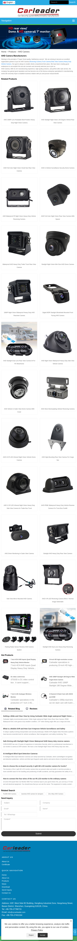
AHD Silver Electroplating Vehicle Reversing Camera (57, 409)
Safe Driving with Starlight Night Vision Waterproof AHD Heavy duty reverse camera (36, 741)
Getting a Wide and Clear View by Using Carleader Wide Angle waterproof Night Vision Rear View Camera (38, 716)
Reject (31, 935)
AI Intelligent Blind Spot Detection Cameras (20, 754)
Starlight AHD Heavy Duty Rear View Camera (57, 553)
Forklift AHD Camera (9, 794)
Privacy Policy (37, 930)
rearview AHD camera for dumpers (32, 794)
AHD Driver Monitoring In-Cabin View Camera (19, 553)
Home (3, 52)
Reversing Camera (35, 61)
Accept (42, 935)
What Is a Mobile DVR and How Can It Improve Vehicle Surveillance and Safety (34, 729)
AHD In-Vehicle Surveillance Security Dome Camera (57, 168)
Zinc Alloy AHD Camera (55, 794)
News (4, 884)
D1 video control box (18, 677)
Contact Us (6, 893)
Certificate (6, 864)
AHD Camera (23, 52)
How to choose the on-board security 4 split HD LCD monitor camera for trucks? (35, 766)
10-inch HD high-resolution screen (60, 659)
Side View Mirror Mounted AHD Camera (19, 599)
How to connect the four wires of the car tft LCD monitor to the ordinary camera (34, 779)
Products (12, 52)
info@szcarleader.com (16, 912)
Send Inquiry (7, 890)
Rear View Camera (57, 61)
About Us (5, 861)
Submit (39, 834)
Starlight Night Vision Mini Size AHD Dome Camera (57, 264)
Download (6, 887)
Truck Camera (46, 61)
